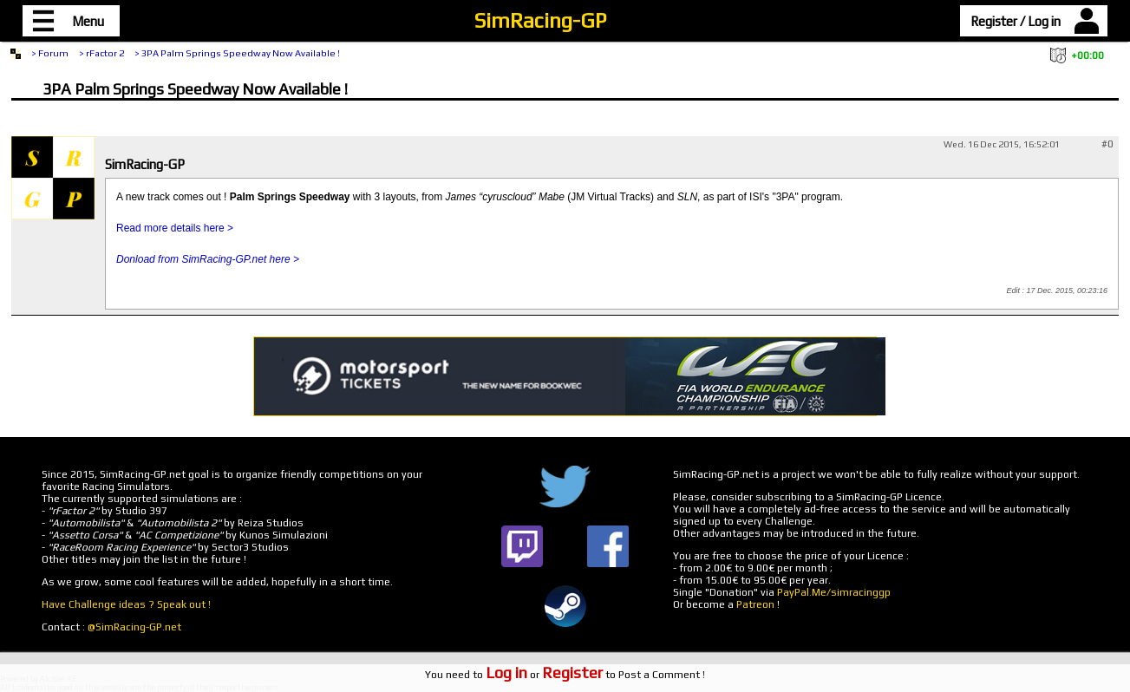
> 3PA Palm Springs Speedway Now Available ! (237, 53)
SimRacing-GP (540, 20)
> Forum (50, 53)
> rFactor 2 (101, 53)
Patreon (755, 604)
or (544, 675)
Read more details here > (174, 228)
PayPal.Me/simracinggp (834, 592)
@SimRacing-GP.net (134, 627)
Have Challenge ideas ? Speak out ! (126, 604)
